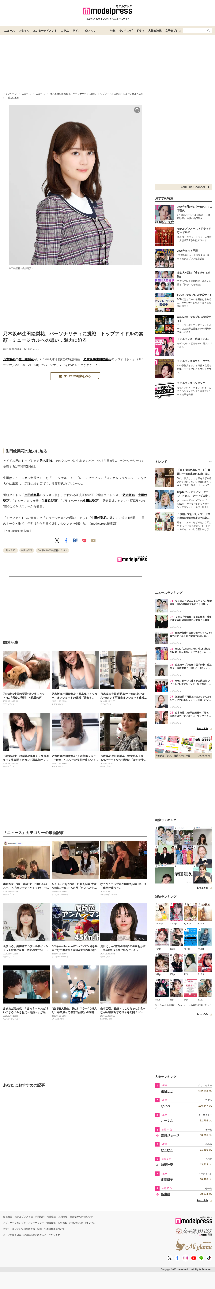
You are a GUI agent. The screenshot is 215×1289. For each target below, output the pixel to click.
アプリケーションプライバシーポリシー (23, 1222)
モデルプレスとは (24, 1216)
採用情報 (62, 1216)
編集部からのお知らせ (81, 1216)
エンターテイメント (45, 30)
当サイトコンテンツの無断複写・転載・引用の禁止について (34, 1229)
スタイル (24, 30)
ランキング (126, 30)
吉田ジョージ (170, 1135)
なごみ (165, 1106)
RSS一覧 (90, 1222)
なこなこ (167, 1150)
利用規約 (39, 1216)
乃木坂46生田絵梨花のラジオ (52, 550)
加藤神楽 (167, 1164)
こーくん (167, 1120)
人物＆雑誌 (154, 30)
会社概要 (7, 1216)
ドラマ (140, 30)
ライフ (77, 30)
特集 (112, 30)
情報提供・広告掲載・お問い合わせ (65, 1222)
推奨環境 (51, 1216)
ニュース (9, 30)
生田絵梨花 (26, 359)
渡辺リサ (167, 1091)
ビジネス (89, 30)
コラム (65, 30)
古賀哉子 (167, 1179)
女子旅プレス (173, 30)
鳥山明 (165, 1194)
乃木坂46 (9, 359)
